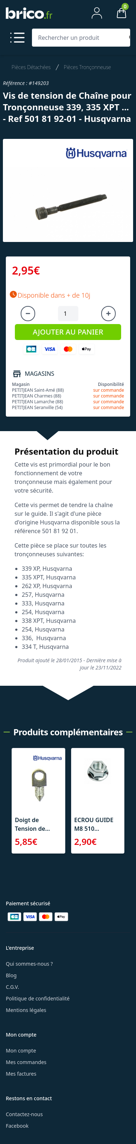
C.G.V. (12, 986)
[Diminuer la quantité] (28, 313)
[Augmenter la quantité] (108, 313)
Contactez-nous (24, 1114)
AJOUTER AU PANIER (68, 332)
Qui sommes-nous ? (29, 963)
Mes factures (21, 1073)
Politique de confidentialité (38, 998)
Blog (11, 975)
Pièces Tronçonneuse (87, 67)
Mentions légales (26, 1010)
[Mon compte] (97, 13)
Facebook (17, 1125)
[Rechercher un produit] (79, 37)
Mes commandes (26, 1062)
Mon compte (21, 1050)
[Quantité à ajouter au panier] (68, 313)
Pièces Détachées (31, 67)
